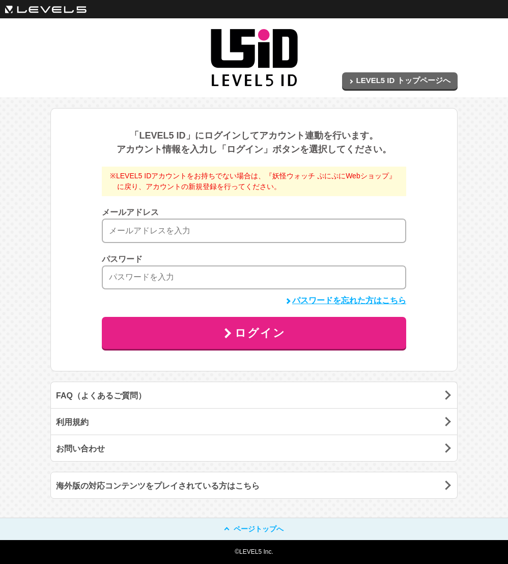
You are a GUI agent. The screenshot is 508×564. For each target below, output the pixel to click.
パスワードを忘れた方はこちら (346, 300)
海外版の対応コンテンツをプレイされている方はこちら (158, 485)
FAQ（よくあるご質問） (101, 395)
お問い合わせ (80, 448)
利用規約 (72, 422)
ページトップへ (254, 529)
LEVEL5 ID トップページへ (399, 80)
